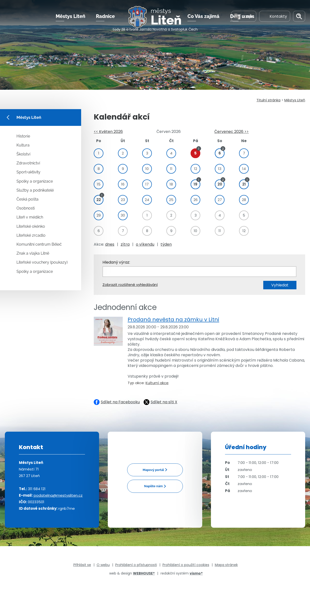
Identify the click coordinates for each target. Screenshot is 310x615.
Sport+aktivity (28, 172)
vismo (196, 573)
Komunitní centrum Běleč (39, 244)
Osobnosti (25, 208)
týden (166, 244)
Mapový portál (153, 470)
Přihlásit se (82, 564)
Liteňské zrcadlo (31, 235)
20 (219, 183)
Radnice (105, 19)
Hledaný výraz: (116, 262)
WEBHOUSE (144, 573)
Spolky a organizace (34, 181)
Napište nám (153, 486)
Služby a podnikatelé (35, 190)
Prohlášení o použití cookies (186, 564)
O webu (103, 564)
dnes (109, 244)
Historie (23, 136)
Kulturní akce (157, 382)
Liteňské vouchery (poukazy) (42, 262)
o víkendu (145, 244)
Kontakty (274, 19)
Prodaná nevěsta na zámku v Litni (173, 319)
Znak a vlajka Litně (32, 253)
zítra (125, 244)
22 (98, 198)
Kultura (23, 145)
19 (195, 183)
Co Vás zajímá (203, 19)
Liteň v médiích (29, 217)
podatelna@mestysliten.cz (58, 495)
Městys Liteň (70, 19)
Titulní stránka (268, 100)
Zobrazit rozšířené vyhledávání (130, 284)
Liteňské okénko (30, 226)
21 (244, 183)
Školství (23, 154)
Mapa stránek (226, 564)
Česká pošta (27, 199)
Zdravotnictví (28, 163)
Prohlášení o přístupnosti (136, 564)
